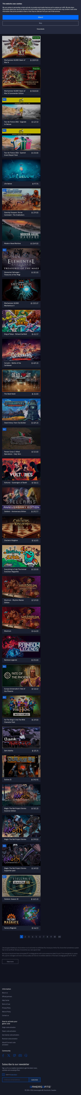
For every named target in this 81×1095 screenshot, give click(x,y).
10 (55, 937)
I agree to (11, 1074)
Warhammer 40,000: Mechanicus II (11, 304)
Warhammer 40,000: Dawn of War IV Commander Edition (14, 92)
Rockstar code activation (10, 1039)
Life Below (8, 183)
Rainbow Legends (10, 660)
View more (10, 962)
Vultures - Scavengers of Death (15, 482)
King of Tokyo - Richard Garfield (15, 334)
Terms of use (6, 1004)
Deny (40, 23)
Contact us (5, 1015)
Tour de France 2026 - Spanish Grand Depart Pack (15, 154)
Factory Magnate (10, 928)
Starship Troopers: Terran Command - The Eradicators (14, 213)
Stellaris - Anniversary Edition (15, 511)
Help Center (5, 1000)
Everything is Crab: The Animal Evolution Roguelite (15, 570)
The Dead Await (10, 394)
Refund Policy (6, 1012)
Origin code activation (9, 1027)
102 (59, 937)
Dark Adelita (8, 750)
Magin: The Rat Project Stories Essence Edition (15, 809)
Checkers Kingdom (11, 540)
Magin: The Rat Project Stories (15, 839)
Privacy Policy (6, 1008)
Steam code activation (9, 1031)
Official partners (7, 996)
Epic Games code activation (10, 1035)
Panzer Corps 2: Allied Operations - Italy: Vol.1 (12, 453)
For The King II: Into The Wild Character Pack (14, 721)
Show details (40, 29)
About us (5, 993)
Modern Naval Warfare (12, 243)
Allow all (40, 17)
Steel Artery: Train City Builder (15, 423)
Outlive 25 (7, 779)
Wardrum (7, 631)
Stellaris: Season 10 (11, 899)
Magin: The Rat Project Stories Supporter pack (15, 869)
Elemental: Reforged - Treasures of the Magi (12, 273)
